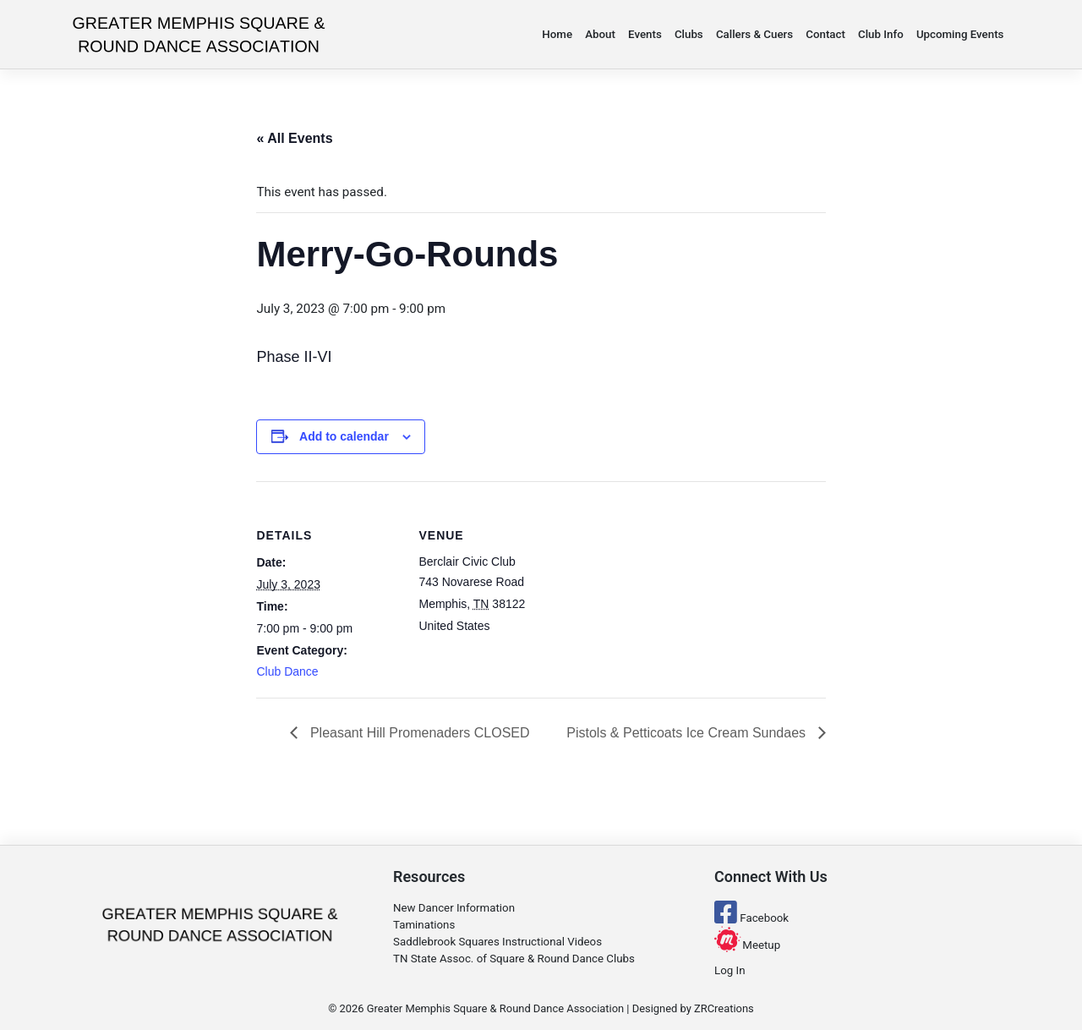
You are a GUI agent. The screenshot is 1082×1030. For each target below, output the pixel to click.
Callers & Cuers (754, 34)
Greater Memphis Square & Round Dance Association (495, 1008)
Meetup (747, 945)
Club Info (881, 34)
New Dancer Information (454, 907)
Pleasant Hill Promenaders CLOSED (417, 733)
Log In (729, 970)
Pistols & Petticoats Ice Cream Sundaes (687, 733)
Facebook (751, 918)
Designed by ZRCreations (693, 1008)
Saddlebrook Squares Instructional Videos (497, 941)
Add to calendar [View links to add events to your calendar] (344, 436)
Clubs (689, 34)
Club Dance (287, 671)
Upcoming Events (960, 34)
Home (557, 34)
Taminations (424, 924)
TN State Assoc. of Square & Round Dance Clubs (514, 958)
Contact (825, 34)
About (600, 34)
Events (645, 34)
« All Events (294, 138)
